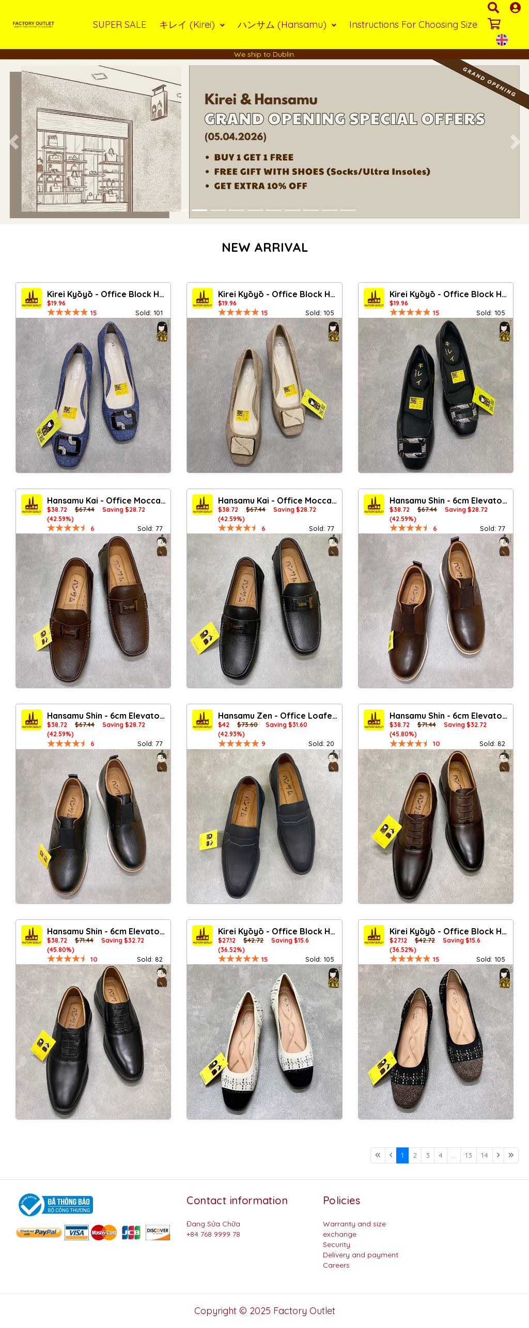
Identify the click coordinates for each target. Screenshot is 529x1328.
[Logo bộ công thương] (54, 1204)
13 (468, 1155)
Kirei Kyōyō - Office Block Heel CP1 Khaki (278, 294)
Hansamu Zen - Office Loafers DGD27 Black (278, 715)
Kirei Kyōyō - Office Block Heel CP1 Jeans (107, 294)
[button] (13, 141)
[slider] (67, 312)
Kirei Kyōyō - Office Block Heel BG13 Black (450, 931)
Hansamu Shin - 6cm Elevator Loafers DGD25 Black (107, 715)
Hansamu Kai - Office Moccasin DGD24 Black (278, 500)
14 (484, 1155)
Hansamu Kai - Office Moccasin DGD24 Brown (107, 500)
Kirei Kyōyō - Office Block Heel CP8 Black (450, 294)
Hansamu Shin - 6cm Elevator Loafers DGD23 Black (107, 931)
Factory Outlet (304, 1311)
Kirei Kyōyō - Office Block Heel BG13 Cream (278, 931)
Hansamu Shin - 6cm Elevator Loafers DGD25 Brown (450, 500)
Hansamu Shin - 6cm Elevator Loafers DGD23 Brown (450, 715)
